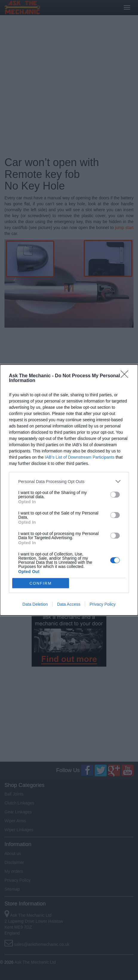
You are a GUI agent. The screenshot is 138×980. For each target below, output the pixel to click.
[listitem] (69, 481)
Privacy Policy (103, 604)
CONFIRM (41, 583)
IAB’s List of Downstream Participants (79, 457)
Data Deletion (35, 604)
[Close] (126, 376)
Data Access (68, 604)
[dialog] (69, 490)
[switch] (115, 495)
